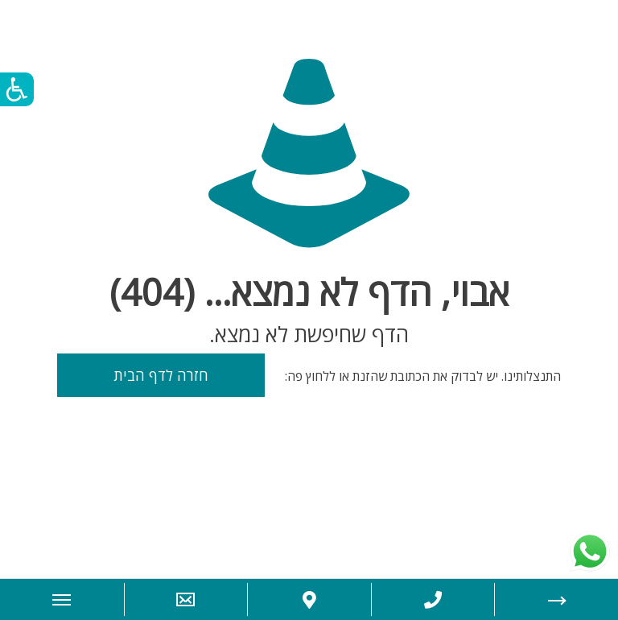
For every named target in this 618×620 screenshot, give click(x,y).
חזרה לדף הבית (160, 375)
